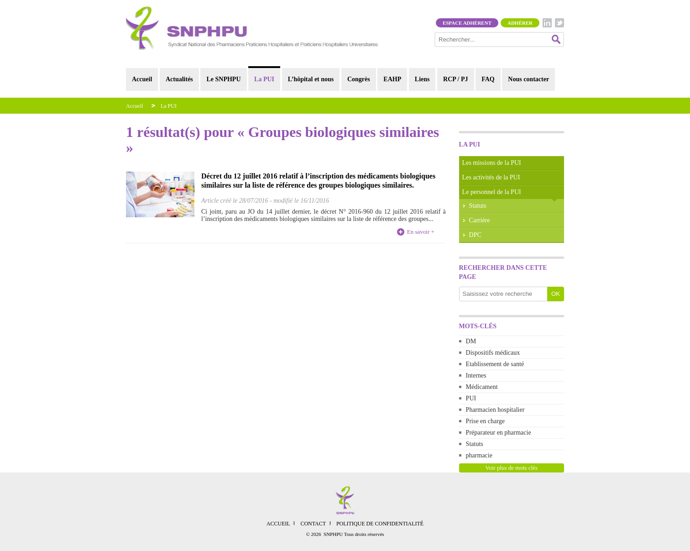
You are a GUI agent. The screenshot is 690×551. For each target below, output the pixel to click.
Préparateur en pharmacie (498, 432)
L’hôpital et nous (311, 79)
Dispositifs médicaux (493, 352)
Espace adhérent (467, 23)
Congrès (358, 79)
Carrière (479, 220)
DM (471, 341)
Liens (422, 79)
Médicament (482, 386)
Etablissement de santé (495, 364)
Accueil (142, 79)
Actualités (179, 79)
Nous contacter (528, 79)
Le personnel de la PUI (491, 192)
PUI (471, 398)
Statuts (477, 205)
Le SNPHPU (223, 79)
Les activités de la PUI (491, 177)
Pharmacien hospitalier (495, 409)
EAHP (392, 79)
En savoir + (420, 231)
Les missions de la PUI (491, 162)
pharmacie (479, 455)
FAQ (488, 79)
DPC (475, 234)
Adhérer (520, 23)
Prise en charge (485, 421)
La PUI (264, 79)
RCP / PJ (455, 79)
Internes (476, 375)
